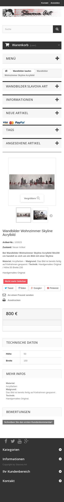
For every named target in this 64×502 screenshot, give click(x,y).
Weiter (51, 215)
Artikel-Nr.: (8, 242)
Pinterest (52, 288)
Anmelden (55, 3)
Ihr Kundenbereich (16, 471)
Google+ (36, 288)
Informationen (19, 100)
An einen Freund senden (21, 295)
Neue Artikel (17, 113)
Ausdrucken (14, 300)
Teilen (22, 288)
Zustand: (7, 247)
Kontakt (44, 3)
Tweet (9, 288)
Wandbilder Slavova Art (27, 86)
